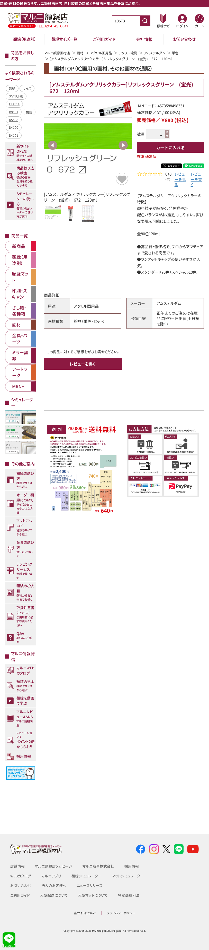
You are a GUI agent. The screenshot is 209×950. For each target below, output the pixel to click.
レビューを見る (180, 180)
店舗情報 (17, 866)
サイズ (27, 88)
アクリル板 (16, 96)
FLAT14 (14, 104)
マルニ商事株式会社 (98, 866)
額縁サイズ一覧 (64, 39)
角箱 (29, 112)
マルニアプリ (51, 875)
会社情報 (144, 39)
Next (123, 145)
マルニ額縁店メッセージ (53, 866)
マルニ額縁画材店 (58, 52)
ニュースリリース (89, 885)
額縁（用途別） (24, 39)
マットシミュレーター (128, 875)
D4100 (13, 127)
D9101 (13, 112)
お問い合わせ (184, 39)
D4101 (13, 135)
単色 (182, 52)
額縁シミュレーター (86, 875)
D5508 (13, 119)
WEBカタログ (20, 875)
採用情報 (131, 866)
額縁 (12, 88)
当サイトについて (85, 913)
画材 (82, 52)
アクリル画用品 (104, 52)
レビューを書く (196, 180)
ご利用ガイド (104, 39)
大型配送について (54, 895)
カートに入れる (170, 147)
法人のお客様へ (53, 885)
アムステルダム (160, 52)
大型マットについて (93, 895)
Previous (52, 145)
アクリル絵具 (132, 52)
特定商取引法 (129, 895)
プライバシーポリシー (121, 913)
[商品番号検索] (145, 21)
